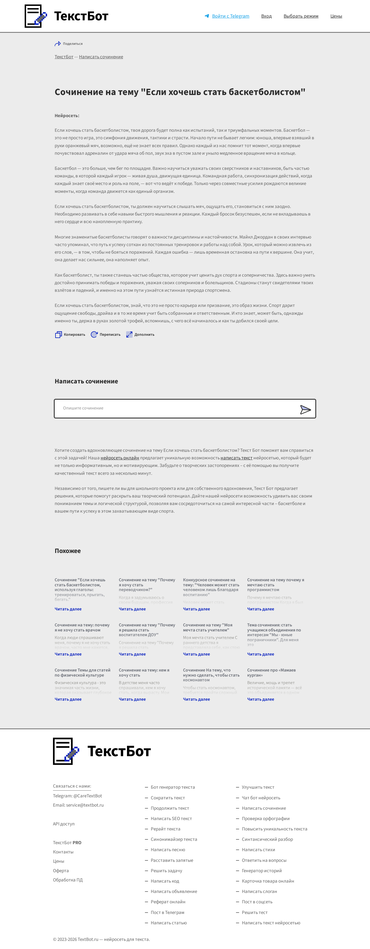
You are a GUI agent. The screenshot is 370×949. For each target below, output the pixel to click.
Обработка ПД (68, 880)
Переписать (110, 334)
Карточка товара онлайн (268, 881)
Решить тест (255, 912)
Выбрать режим (301, 16)
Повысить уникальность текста (274, 829)
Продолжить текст (170, 808)
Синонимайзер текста (174, 839)
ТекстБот (64, 57)
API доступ (64, 824)
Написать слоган (259, 891)
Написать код (165, 881)
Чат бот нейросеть (261, 798)
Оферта (61, 870)
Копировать (74, 334)
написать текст (237, 458)
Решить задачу (166, 870)
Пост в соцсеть (257, 902)
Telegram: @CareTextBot (77, 796)
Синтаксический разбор (267, 839)
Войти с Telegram (230, 16)
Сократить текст (168, 798)
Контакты (63, 852)
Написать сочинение (101, 57)
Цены (336, 16)
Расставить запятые (172, 860)
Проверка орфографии (266, 818)
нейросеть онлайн (120, 458)
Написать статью (169, 923)
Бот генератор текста (173, 787)
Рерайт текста (166, 829)
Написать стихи (258, 849)
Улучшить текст (258, 787)
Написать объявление (174, 891)
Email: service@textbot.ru (78, 805)
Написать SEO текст (171, 818)
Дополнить (144, 334)
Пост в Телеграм (167, 912)
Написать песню (168, 849)
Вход (266, 16)
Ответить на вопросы (264, 860)
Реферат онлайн (168, 902)
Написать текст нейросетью (271, 923)
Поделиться (73, 43)
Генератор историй (262, 870)
